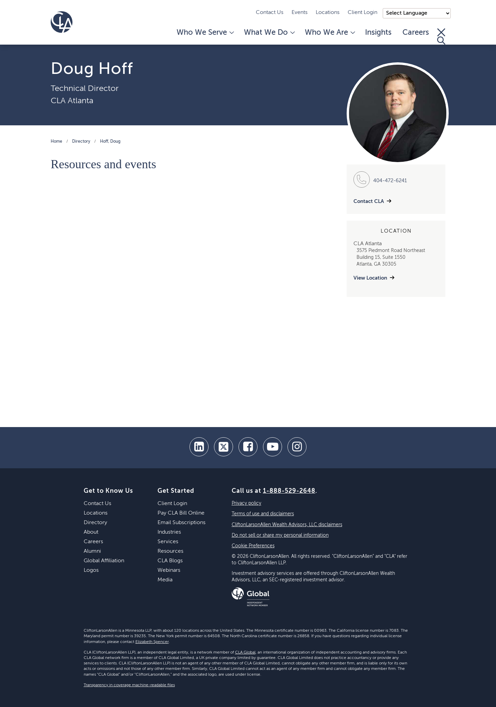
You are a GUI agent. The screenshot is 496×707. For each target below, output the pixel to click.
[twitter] (223, 446)
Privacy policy (246, 503)
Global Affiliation (104, 561)
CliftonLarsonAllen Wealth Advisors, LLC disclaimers (287, 524)
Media (165, 580)
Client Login (362, 12)
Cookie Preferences (253, 546)
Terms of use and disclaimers (263, 514)
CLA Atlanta (72, 101)
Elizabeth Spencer (152, 642)
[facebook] (248, 446)
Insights (378, 32)
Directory (81, 142)
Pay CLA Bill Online (181, 513)
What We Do (269, 32)
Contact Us (269, 12)
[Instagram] (297, 446)
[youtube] (272, 446)
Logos (91, 570)
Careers (415, 32)
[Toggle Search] (441, 36)
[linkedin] (199, 446)
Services (168, 542)
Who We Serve (205, 32)
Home (56, 142)
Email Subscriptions (181, 522)
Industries (169, 532)
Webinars (169, 570)
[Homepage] (61, 22)
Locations (328, 12)
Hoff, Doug (110, 142)
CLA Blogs (170, 561)
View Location (370, 278)
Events (300, 12)
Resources (170, 551)
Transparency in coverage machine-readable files (129, 685)
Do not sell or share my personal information (280, 535)
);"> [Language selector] (417, 13)
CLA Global (245, 652)
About (91, 532)
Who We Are (329, 32)
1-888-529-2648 (289, 491)
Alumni (92, 551)
